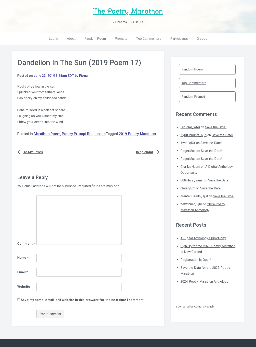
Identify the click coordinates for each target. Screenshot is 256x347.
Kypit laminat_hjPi (194, 135)
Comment (26, 244)
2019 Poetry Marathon (137, 134)
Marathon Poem (47, 134)
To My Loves (33, 152)
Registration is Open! (196, 260)
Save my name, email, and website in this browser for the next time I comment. (82, 300)
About (71, 39)
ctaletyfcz (188, 188)
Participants (179, 39)
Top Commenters (148, 39)
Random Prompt (193, 97)
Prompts (121, 39)
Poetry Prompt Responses (84, 134)
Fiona (83, 76)
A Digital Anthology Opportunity (203, 238)
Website (23, 287)
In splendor (144, 152)
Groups (202, 39)
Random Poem (95, 39)
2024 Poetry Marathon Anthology (204, 281)
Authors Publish (204, 306)
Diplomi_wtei (190, 127)
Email (22, 272)
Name (23, 258)
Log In (53, 39)
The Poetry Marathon (128, 11)
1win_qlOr (188, 143)
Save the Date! (215, 127)
